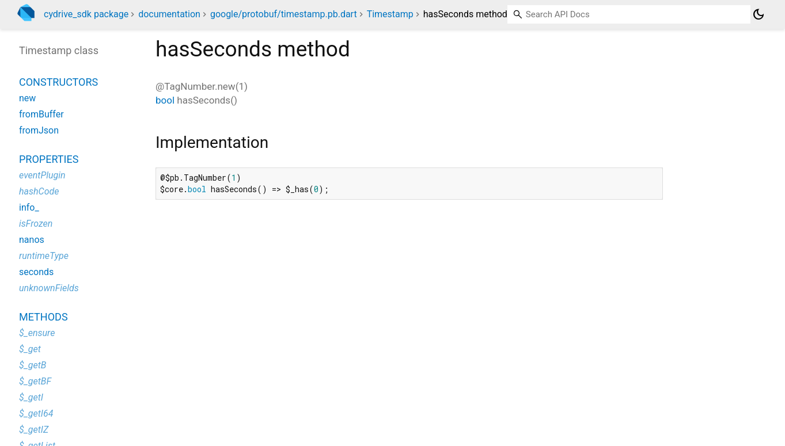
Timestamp (390, 14)
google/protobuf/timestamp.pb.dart (283, 14)
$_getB (32, 365)
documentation (169, 14)
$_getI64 (36, 413)
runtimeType (44, 255)
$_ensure (37, 332)
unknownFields (49, 288)
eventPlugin (42, 175)
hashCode (39, 191)
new (27, 98)
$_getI (31, 397)
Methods (43, 317)
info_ (29, 207)
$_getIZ (33, 429)
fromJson (39, 130)
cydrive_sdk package (86, 14)
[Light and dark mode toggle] (758, 14)
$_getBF (35, 381)
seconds (36, 271)
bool (165, 100)
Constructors (58, 82)
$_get (30, 349)
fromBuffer (41, 114)
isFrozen (35, 223)
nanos (31, 239)
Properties (48, 159)
